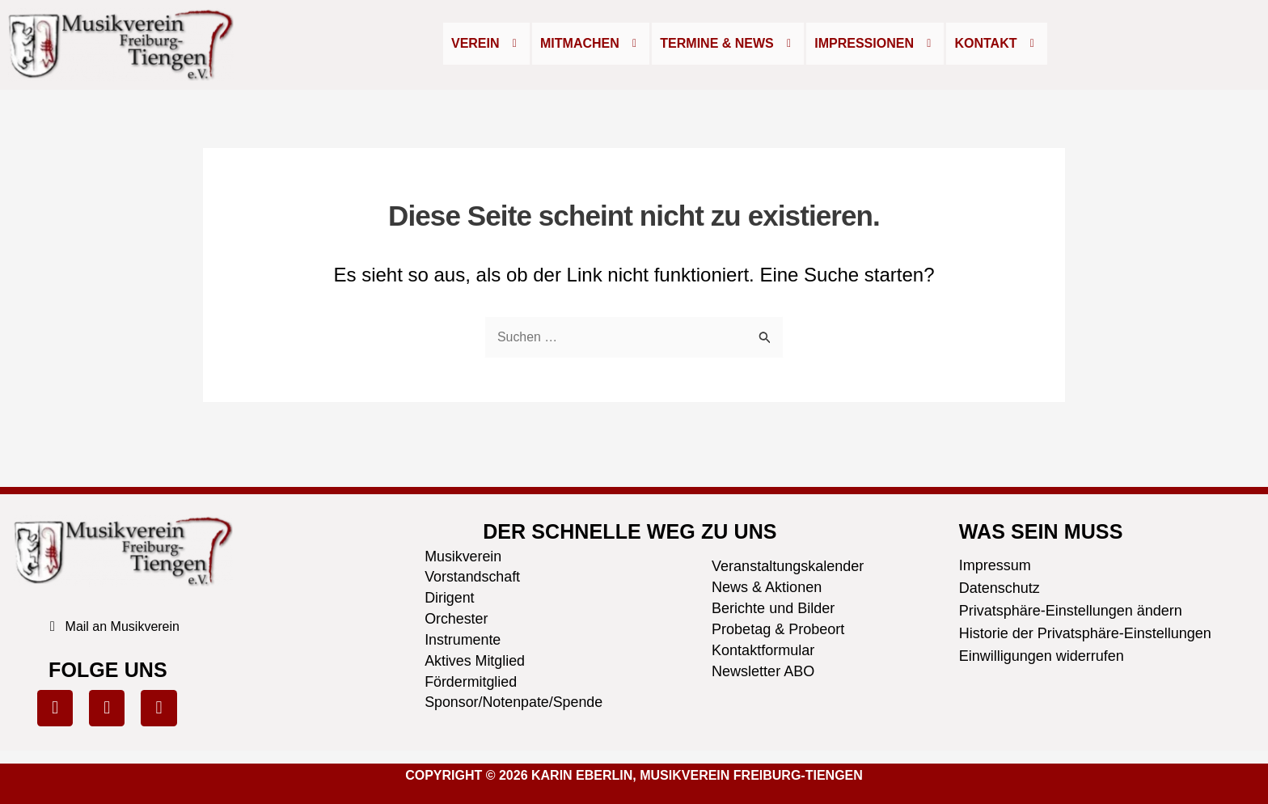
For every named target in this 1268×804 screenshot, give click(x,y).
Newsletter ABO (763, 670)
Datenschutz (999, 586)
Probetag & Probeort (778, 628)
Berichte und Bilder (773, 607)
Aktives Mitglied (475, 661)
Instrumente (463, 640)
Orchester (456, 619)
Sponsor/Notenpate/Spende (514, 703)
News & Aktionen (767, 586)
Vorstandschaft (473, 577)
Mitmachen (590, 43)
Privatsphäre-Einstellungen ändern (1070, 609)
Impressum (995, 564)
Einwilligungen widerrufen (1041, 654)
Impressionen (875, 43)
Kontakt (996, 43)
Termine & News (728, 43)
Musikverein (463, 556)
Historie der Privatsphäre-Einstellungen (1085, 632)
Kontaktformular (763, 649)
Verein (486, 43)
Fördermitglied (471, 682)
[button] (486, 44)
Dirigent (450, 598)
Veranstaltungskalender (788, 564)
